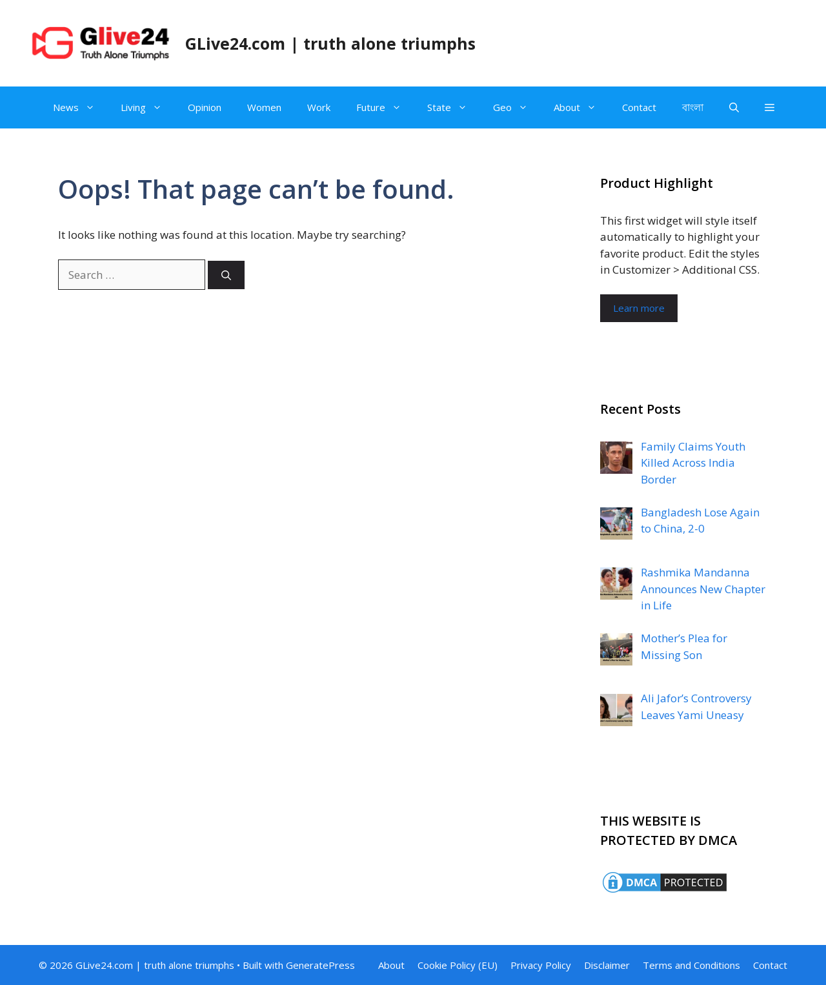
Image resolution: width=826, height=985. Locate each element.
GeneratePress (320, 965)
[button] (769, 107)
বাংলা (692, 107)
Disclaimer (607, 965)
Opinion (204, 107)
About (581, 107)
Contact (639, 107)
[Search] (226, 275)
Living (148, 107)
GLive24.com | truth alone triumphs (330, 43)
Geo (517, 107)
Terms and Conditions (691, 965)
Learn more (639, 307)
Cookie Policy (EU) (458, 965)
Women (264, 107)
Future (385, 107)
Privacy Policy (540, 965)
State (453, 107)
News (80, 107)
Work (318, 107)
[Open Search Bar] (734, 107)
